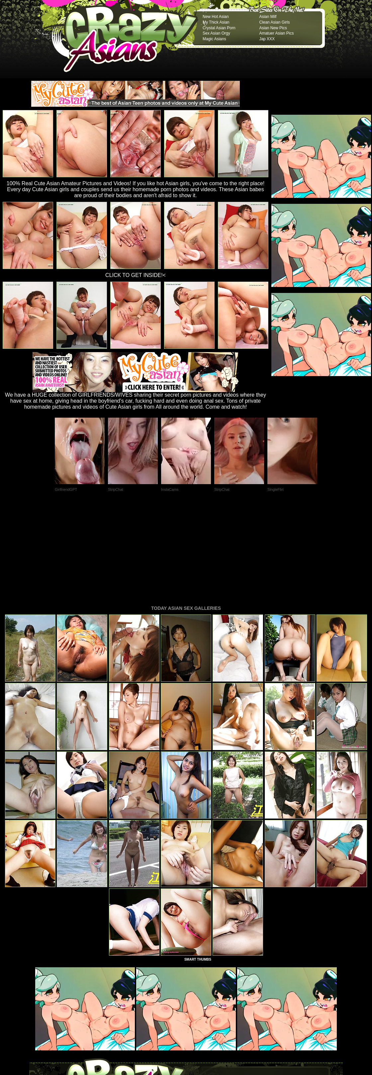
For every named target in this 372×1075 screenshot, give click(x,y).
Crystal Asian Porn (219, 28)
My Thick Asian (216, 22)
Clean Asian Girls (274, 22)
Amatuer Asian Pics (276, 33)
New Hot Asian (216, 16)
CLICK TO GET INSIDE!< (135, 275)
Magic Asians (214, 39)
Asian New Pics (273, 28)
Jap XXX (267, 39)
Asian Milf (267, 16)
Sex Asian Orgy (216, 33)
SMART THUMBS (197, 869)
